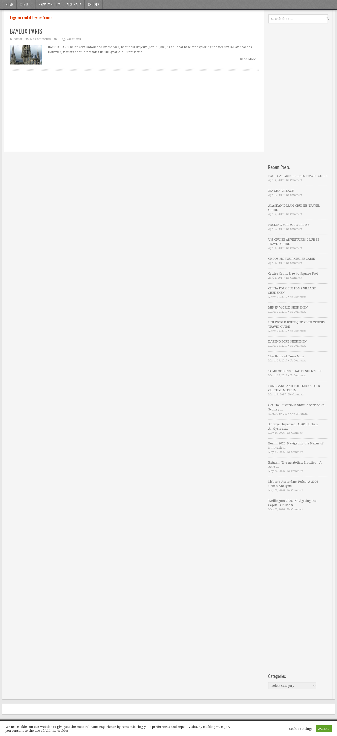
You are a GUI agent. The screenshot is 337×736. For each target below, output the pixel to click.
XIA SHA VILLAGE (281, 190)
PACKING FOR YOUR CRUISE (288, 224)
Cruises (93, 4)
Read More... (249, 59)
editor (18, 39)
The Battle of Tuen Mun (286, 356)
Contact (26, 4)
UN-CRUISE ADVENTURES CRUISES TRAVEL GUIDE (293, 242)
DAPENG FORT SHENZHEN (287, 341)
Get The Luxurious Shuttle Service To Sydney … (296, 407)
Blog (61, 39)
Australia (74, 4)
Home (9, 4)
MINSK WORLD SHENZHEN (288, 307)
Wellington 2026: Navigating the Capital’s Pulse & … (292, 503)
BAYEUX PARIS (26, 31)
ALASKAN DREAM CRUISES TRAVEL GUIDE (294, 208)
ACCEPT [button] (323, 728)
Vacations (74, 39)
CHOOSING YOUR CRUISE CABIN (291, 258)
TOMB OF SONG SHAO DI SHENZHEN (295, 371)
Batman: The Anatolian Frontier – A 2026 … (295, 465)
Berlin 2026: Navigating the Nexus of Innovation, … (295, 445)
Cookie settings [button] (300, 729)
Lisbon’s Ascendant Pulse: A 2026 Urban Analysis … (293, 484)
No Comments (40, 39)
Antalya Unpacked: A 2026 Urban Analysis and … (293, 426)
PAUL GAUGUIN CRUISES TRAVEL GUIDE (297, 176)
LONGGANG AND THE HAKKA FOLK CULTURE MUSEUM (294, 388)
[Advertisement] (134, 116)
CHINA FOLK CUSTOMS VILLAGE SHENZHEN (292, 290)
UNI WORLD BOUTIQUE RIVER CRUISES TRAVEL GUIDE (296, 324)
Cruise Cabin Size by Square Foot (293, 273)
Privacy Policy (49, 4)
